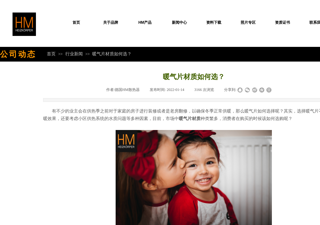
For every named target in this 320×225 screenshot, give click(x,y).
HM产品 (145, 22)
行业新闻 (74, 53)
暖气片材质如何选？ (112, 53)
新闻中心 (179, 22)
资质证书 (282, 22)
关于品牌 (110, 22)
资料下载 (213, 22)
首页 (76, 22)
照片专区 (248, 22)
